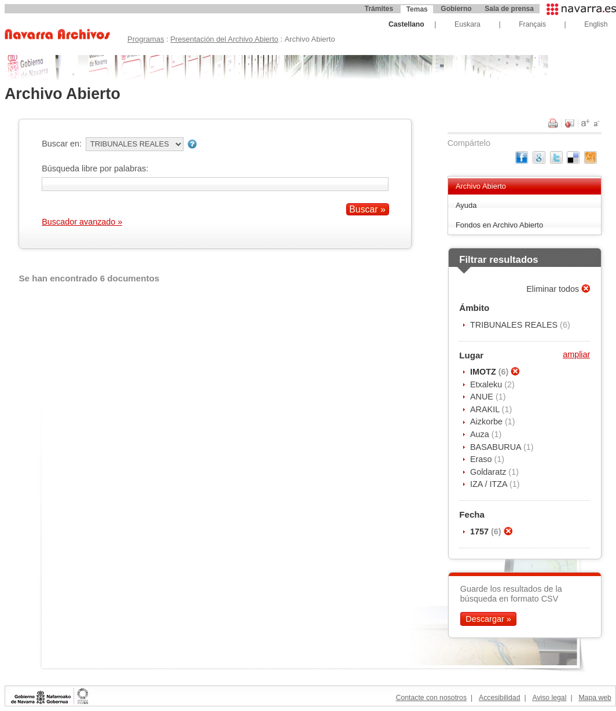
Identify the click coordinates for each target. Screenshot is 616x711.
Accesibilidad (499, 698)
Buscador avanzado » (82, 221)
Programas (145, 39)
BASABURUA (496, 447)
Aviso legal (549, 698)
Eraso (482, 459)
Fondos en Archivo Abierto (499, 225)
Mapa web (594, 698)
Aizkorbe (487, 421)
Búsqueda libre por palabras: (95, 168)
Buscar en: (62, 143)
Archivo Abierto (481, 186)
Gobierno (456, 9)
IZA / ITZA (489, 484)
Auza (481, 434)
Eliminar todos (553, 289)
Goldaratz (489, 472)
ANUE (483, 396)
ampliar (576, 354)
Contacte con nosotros (431, 698)
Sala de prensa (509, 9)
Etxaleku (487, 384)
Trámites (379, 9)
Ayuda (466, 205)
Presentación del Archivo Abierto (224, 39)
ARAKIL (486, 409)
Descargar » (488, 619)
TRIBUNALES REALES (515, 324)
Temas (417, 9)
